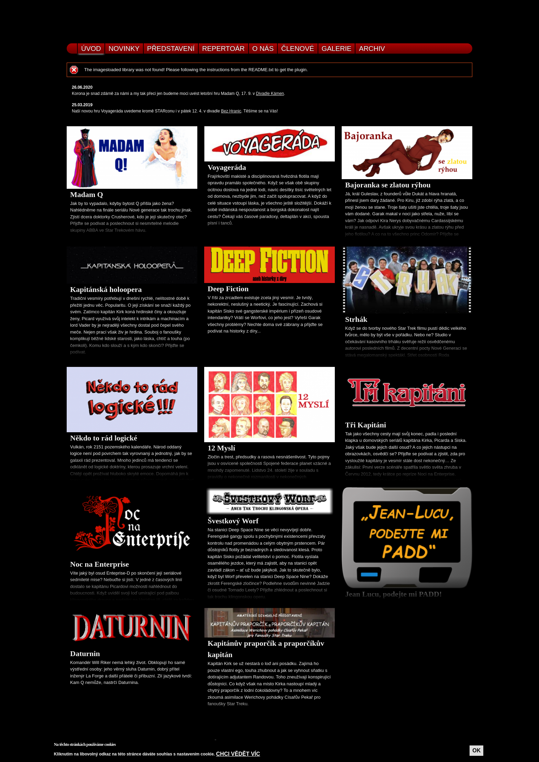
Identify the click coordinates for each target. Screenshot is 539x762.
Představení (171, 48)
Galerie (337, 48)
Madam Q (86, 194)
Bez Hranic (231, 111)
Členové (297, 48)
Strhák (356, 319)
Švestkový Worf (233, 520)
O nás (263, 48)
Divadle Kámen (270, 93)
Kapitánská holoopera (106, 289)
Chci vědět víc (238, 754)
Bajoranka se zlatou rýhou (388, 185)
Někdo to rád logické (103, 438)
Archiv (372, 48)
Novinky (124, 48)
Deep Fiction (228, 288)
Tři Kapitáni (365, 425)
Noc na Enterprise (99, 564)
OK (476, 750)
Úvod (91, 48)
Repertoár (223, 48)
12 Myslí (221, 448)
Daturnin (85, 653)
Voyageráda (227, 167)
